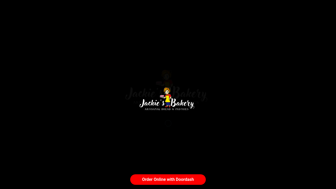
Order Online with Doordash (168, 179)
